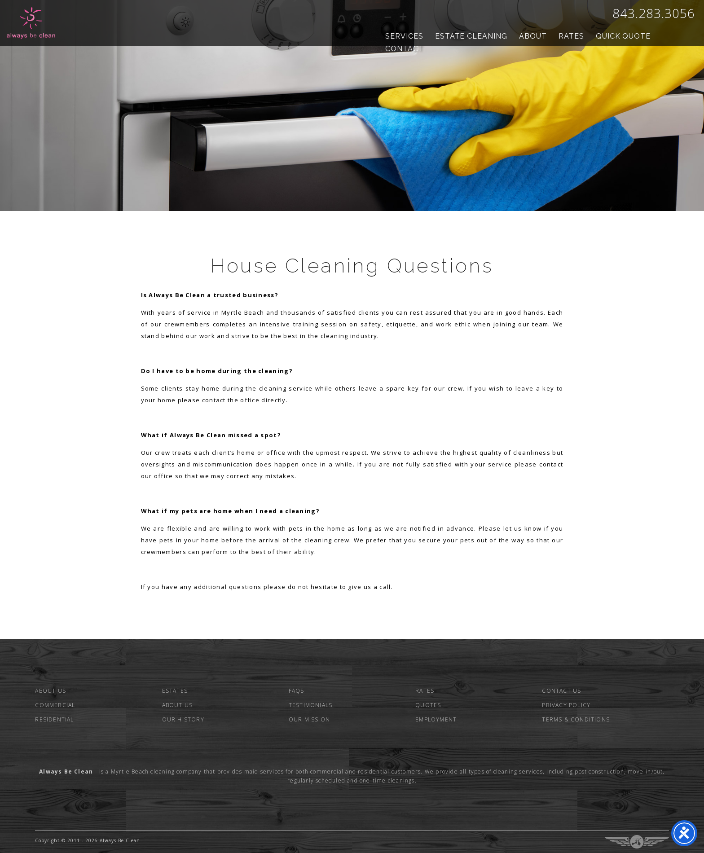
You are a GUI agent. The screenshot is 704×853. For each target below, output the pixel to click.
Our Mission (309, 719)
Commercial (55, 705)
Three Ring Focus (637, 842)
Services (404, 36)
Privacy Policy (566, 705)
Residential (54, 719)
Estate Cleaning (471, 36)
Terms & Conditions (576, 719)
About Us (50, 691)
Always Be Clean (31, 23)
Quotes (428, 705)
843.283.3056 (653, 13)
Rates (571, 36)
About (533, 36)
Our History (183, 719)
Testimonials (310, 705)
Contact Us (561, 691)
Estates (175, 691)
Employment (436, 719)
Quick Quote (623, 36)
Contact (404, 48)
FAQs (296, 691)
